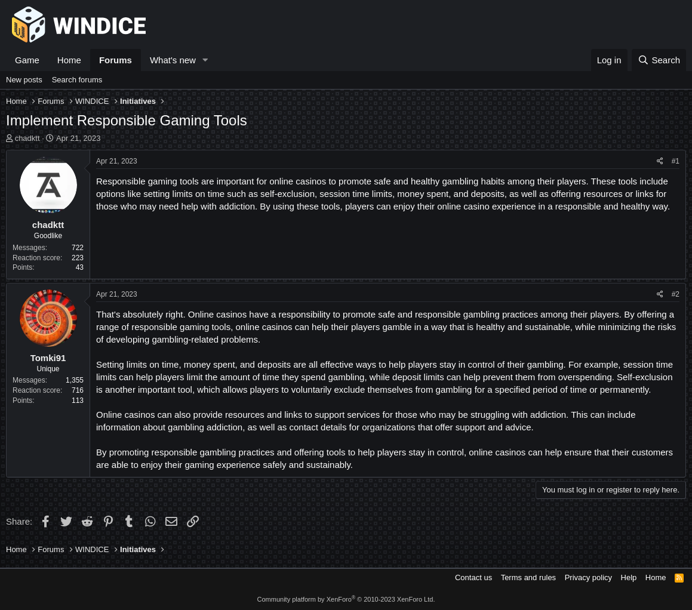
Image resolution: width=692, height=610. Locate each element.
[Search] (659, 60)
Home (69, 60)
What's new (173, 60)
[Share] (660, 161)
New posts (24, 79)
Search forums (77, 79)
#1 (675, 161)
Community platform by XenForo (346, 599)
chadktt (27, 138)
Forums (115, 60)
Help (629, 577)
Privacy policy (588, 577)
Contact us (473, 577)
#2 (675, 294)
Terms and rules (528, 577)
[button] (205, 60)
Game (27, 60)
